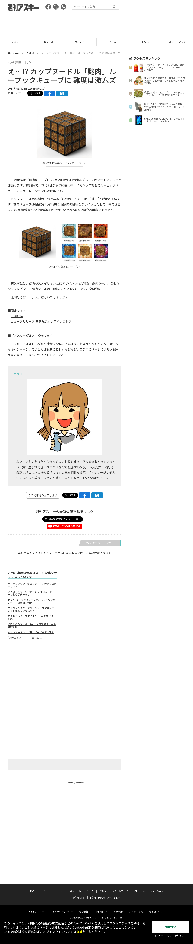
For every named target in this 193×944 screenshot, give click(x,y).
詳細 (79, 932)
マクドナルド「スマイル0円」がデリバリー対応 (32, 617)
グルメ (30, 53)
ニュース (80, 42)
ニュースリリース (22, 321)
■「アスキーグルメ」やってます (30, 335)
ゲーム (145, 42)
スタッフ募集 (136, 907)
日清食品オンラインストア (53, 321)
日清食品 (17, 316)
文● (11, 93)
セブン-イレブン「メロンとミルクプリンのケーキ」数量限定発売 (31, 601)
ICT (135, 887)
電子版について (157, 907)
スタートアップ (120, 887)
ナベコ (17, 93)
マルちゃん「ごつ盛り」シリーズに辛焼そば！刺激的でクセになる (31, 609)
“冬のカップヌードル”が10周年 (25, 637)
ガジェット (113, 42)
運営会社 (83, 907)
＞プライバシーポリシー (170, 936)
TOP (16, 42)
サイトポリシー (36, 907)
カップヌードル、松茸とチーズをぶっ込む (31, 632)
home (13, 53)
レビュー (48, 42)
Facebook (90, 477)
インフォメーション (153, 887)
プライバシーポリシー (61, 907)
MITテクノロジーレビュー (105, 894)
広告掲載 (118, 907)
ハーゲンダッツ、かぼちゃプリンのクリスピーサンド (32, 585)
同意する (171, 927)
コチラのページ (90, 349)
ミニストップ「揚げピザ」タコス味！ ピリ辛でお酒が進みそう (31, 593)
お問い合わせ (101, 907)
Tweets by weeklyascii (76, 782)
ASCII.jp (79, 894)
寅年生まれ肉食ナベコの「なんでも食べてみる (53, 467)
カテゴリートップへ (99, 543)
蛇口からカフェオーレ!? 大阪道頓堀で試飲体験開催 (32, 625)
